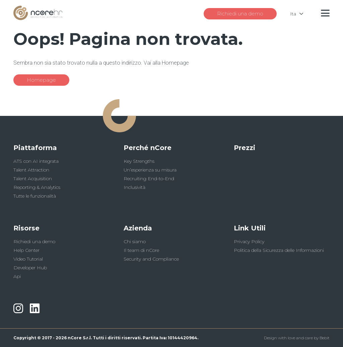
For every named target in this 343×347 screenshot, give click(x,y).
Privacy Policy (249, 241)
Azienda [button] (138, 228)
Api (17, 276)
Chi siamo (135, 241)
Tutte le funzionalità (34, 196)
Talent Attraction (31, 170)
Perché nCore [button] (148, 148)
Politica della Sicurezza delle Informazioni (279, 250)
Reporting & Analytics (36, 187)
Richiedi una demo (240, 13)
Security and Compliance (151, 259)
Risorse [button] (26, 228)
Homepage (41, 80)
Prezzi (244, 148)
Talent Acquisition (32, 179)
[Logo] (37, 18)
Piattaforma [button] (35, 148)
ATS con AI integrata (36, 161)
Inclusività (134, 187)
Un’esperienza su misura (150, 170)
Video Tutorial (28, 259)
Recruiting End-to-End (149, 179)
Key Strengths (139, 161)
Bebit (325, 337)
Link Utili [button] (250, 228)
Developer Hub (30, 268)
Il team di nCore (141, 250)
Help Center (26, 250)
